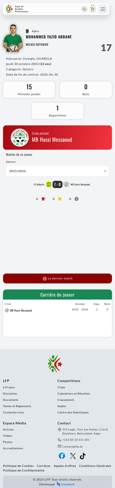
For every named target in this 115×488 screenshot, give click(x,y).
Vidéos (7, 435)
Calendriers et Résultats (74, 393)
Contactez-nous (13, 412)
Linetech (66, 484)
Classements (66, 399)
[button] (57, 170)
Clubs (61, 387)
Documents (10, 399)
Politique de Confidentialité (23, 470)
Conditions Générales (95, 465)
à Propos (9, 387)
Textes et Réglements (17, 406)
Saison (11, 161)
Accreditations (13, 448)
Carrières (44, 465)
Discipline (10, 393)
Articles (8, 429)
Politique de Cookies (18, 465)
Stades (62, 406)
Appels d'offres (65, 465)
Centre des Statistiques (73, 412)
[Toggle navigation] (102, 9)
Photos (8, 442)
